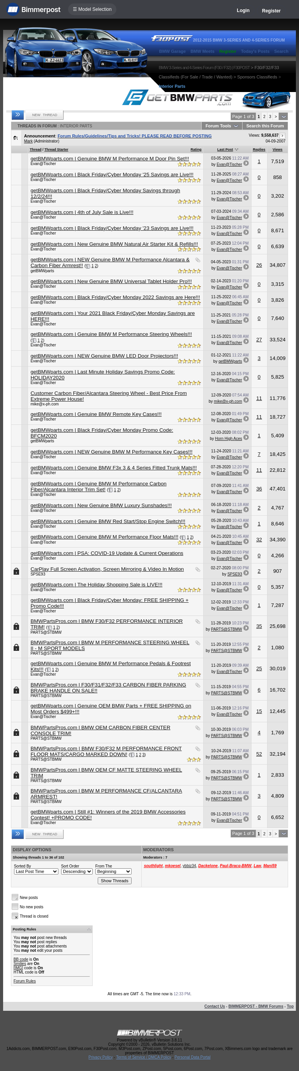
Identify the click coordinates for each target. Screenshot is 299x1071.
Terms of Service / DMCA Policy (143, 1057)
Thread (35, 149)
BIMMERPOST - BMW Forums (256, 1006)
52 (259, 754)
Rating (196, 149)
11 (259, 398)
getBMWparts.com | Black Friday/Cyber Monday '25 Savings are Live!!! (111, 174)
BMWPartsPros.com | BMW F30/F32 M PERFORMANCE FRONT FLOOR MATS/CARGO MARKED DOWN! (106, 751)
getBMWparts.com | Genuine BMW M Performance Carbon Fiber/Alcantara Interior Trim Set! (98, 486)
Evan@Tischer (43, 164)
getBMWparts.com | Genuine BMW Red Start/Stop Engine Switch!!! (107, 521)
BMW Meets (202, 51)
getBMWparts (42, 271)
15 (259, 711)
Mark (28, 141)
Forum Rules (25, 981)
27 (259, 340)
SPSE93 (37, 574)
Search (281, 51)
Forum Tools (218, 125)
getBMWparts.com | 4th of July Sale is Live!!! (81, 212)
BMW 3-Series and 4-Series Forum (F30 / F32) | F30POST (204, 67)
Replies (259, 149)
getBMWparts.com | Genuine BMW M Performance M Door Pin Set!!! (109, 159)
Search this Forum (265, 125)
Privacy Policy (100, 1057)
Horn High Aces (228, 438)
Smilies (20, 963)
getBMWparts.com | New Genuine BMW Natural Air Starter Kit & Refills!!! (114, 244)
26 (259, 265)
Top (290, 1006)
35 (259, 626)
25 (259, 668)
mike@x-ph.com (44, 404)
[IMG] (18, 968)
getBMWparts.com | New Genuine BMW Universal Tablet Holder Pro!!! (111, 281)
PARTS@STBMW (46, 632)
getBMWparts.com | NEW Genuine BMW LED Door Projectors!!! (104, 356)
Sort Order (70, 866)
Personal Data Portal (192, 1057)
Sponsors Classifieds (257, 77)
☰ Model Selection (92, 9)
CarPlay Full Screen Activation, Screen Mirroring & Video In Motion (107, 569)
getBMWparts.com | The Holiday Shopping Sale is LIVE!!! (96, 585)
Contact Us (214, 1006)
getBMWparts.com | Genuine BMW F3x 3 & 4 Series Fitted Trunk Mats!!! (113, 468)
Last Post (225, 149)
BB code (21, 959)
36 (259, 489)
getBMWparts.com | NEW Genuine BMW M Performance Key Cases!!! (111, 452)
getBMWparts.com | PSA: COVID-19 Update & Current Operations (106, 553)
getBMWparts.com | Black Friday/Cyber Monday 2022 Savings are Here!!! (115, 297)
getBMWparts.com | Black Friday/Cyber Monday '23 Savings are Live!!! (111, 228)
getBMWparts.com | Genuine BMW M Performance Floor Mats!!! (104, 537)
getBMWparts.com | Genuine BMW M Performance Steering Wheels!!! (111, 334)
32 (259, 539)
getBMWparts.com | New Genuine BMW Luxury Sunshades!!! (101, 505)
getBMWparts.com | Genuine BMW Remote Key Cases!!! (96, 414)
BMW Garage (172, 51)
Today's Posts (255, 51)
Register (271, 11)
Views (277, 149)
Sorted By (22, 866)
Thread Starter (56, 149)
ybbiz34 (189, 866)
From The (103, 866)
